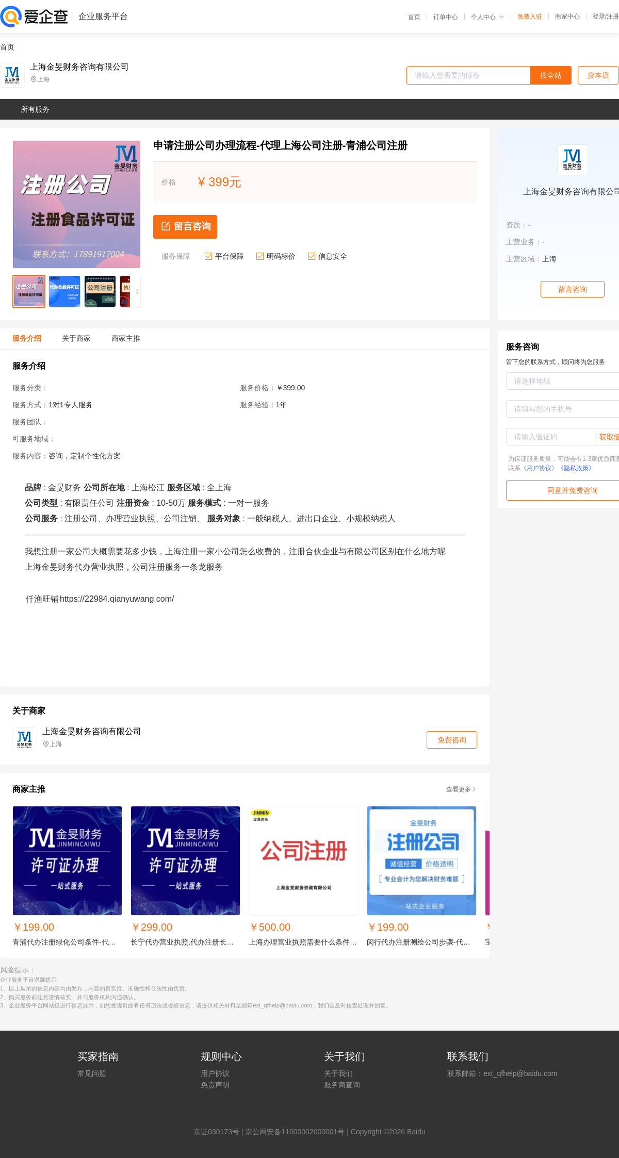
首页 (414, 17)
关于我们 (338, 1073)
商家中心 (567, 16)
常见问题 (91, 1073)
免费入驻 (529, 16)
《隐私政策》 (576, 468)
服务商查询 (342, 1085)
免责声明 (215, 1085)
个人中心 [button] (487, 17)
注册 (613, 16)
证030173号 (220, 1132)
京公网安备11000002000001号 (295, 1132)
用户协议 (215, 1073)
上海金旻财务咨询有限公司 (79, 67)
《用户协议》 (539, 468)
